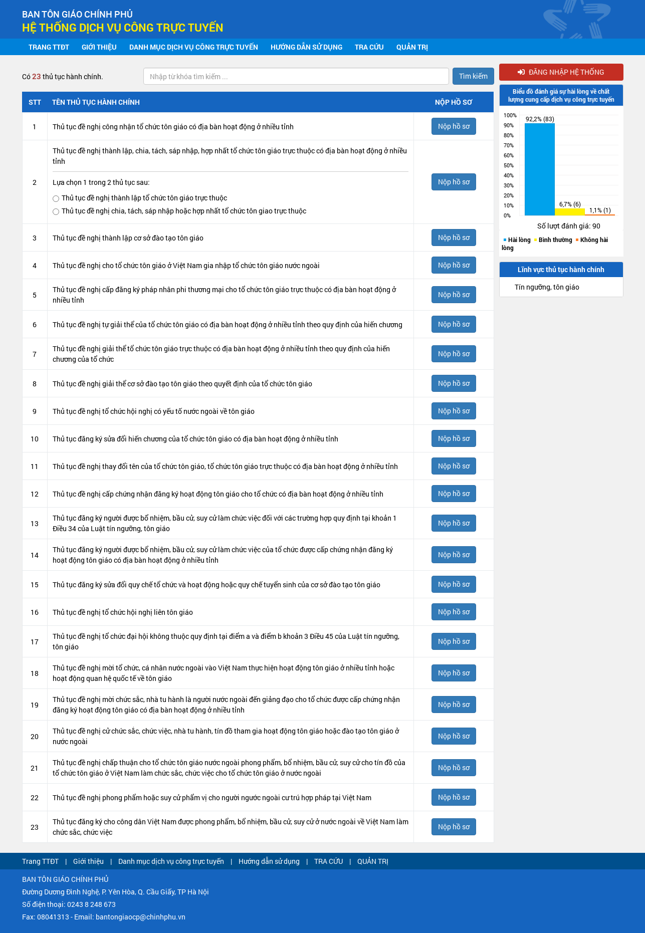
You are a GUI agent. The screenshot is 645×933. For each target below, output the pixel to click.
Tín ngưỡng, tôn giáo (547, 287)
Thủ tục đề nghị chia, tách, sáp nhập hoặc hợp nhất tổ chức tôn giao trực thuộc (179, 211)
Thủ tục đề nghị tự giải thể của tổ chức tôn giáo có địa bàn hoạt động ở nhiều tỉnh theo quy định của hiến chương (227, 324)
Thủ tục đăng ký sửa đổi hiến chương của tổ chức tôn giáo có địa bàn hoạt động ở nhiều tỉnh (195, 438)
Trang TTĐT (49, 47)
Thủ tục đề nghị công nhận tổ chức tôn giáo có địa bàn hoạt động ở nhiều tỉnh (173, 126)
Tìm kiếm (473, 76)
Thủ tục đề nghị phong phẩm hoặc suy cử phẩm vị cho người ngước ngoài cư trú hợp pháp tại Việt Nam (212, 797)
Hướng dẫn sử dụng (306, 47)
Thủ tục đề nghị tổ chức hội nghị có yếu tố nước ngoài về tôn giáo (154, 411)
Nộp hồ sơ (454, 126)
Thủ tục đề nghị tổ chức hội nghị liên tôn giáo (123, 612)
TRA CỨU (369, 47)
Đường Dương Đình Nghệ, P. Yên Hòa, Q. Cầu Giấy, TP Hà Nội (115, 891)
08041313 (53, 916)
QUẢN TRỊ (412, 47)
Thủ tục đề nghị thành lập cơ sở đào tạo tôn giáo (128, 238)
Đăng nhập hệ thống (561, 72)
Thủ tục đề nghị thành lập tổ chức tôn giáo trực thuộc (140, 198)
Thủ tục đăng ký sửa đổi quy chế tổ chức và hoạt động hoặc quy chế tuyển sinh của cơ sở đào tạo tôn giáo (216, 584)
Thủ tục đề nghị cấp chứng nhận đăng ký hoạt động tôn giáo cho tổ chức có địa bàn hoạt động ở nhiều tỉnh (218, 494)
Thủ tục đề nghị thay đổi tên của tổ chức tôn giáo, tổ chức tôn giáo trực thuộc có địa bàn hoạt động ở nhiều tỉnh (225, 466)
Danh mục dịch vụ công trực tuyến (193, 47)
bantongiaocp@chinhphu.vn (140, 916)
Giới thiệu (99, 47)
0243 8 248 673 (91, 904)
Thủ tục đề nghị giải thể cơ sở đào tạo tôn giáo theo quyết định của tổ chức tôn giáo (182, 383)
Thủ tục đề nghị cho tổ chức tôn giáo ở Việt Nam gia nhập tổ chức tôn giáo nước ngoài (186, 265)
